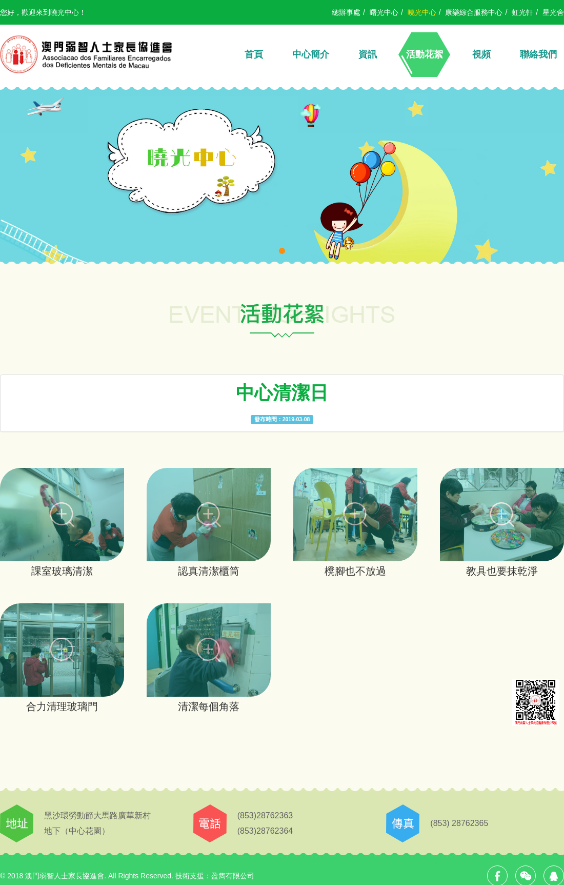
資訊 (367, 54)
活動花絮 (424, 54)
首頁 (254, 54)
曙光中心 (384, 12)
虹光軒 (522, 12)
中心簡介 (310, 54)
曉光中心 (422, 12)
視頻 (481, 54)
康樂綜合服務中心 (473, 12)
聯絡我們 (538, 54)
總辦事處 (346, 12)
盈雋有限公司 (232, 876)
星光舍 (553, 12)
